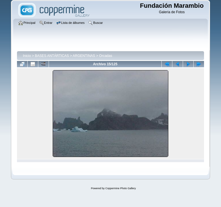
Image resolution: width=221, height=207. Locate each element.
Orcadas (105, 56)
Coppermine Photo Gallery (120, 188)
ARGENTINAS (84, 56)
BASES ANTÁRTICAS (52, 56)
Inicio (27, 56)
